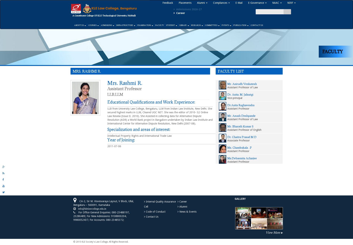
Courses (93, 25)
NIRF (291, 2)
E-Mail (238, 2)
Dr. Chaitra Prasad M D (241, 137)
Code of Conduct (155, 211)
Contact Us (257, 25)
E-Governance (257, 2)
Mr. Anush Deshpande (241, 115)
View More (273, 232)
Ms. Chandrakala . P (239, 147)
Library (184, 25)
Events (226, 25)
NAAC (277, 2)
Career (183, 201)
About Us (80, 25)
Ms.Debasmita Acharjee (242, 158)
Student (171, 25)
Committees (212, 25)
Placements (185, 2)
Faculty (159, 25)
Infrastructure (125, 25)
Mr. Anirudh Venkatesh (242, 84)
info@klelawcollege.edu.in (91, 208)
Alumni (202, 2)
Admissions (107, 25)
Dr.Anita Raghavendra (240, 105)
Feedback (167, 2)
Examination (145, 25)
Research (197, 25)
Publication (241, 25)
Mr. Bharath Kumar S (240, 126)
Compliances (221, 2)
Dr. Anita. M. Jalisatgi (240, 94)
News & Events (188, 211)
